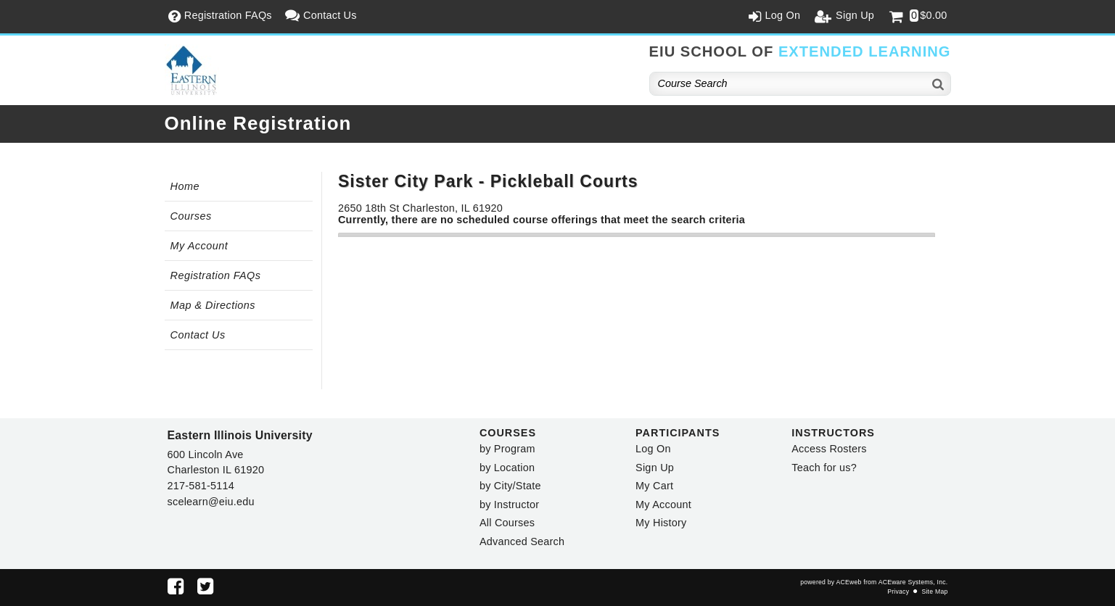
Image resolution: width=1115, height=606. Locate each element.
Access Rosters (828, 448)
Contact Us (198, 335)
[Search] (938, 84)
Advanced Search (522, 541)
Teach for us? (824, 467)
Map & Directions (213, 305)
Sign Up (654, 467)
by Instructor (509, 504)
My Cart (654, 485)
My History (660, 522)
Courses (191, 216)
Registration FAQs (215, 275)
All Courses (507, 522)
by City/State (510, 485)
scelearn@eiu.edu (211, 501)
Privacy (898, 591)
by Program (507, 448)
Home (184, 186)
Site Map (934, 591)
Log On (653, 448)
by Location (507, 467)
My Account (199, 246)
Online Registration (258, 123)
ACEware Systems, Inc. (913, 582)
